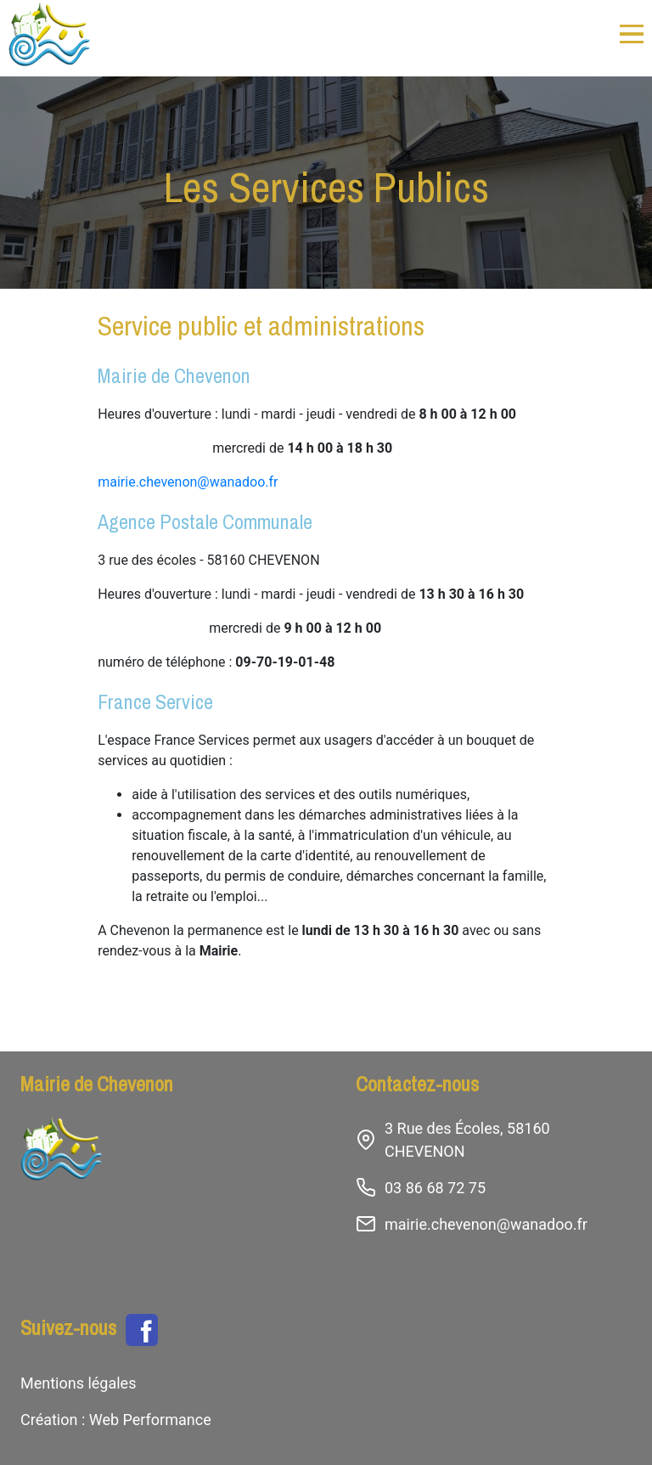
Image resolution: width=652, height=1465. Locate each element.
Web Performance (148, 1419)
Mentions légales (78, 1383)
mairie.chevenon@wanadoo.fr (188, 482)
